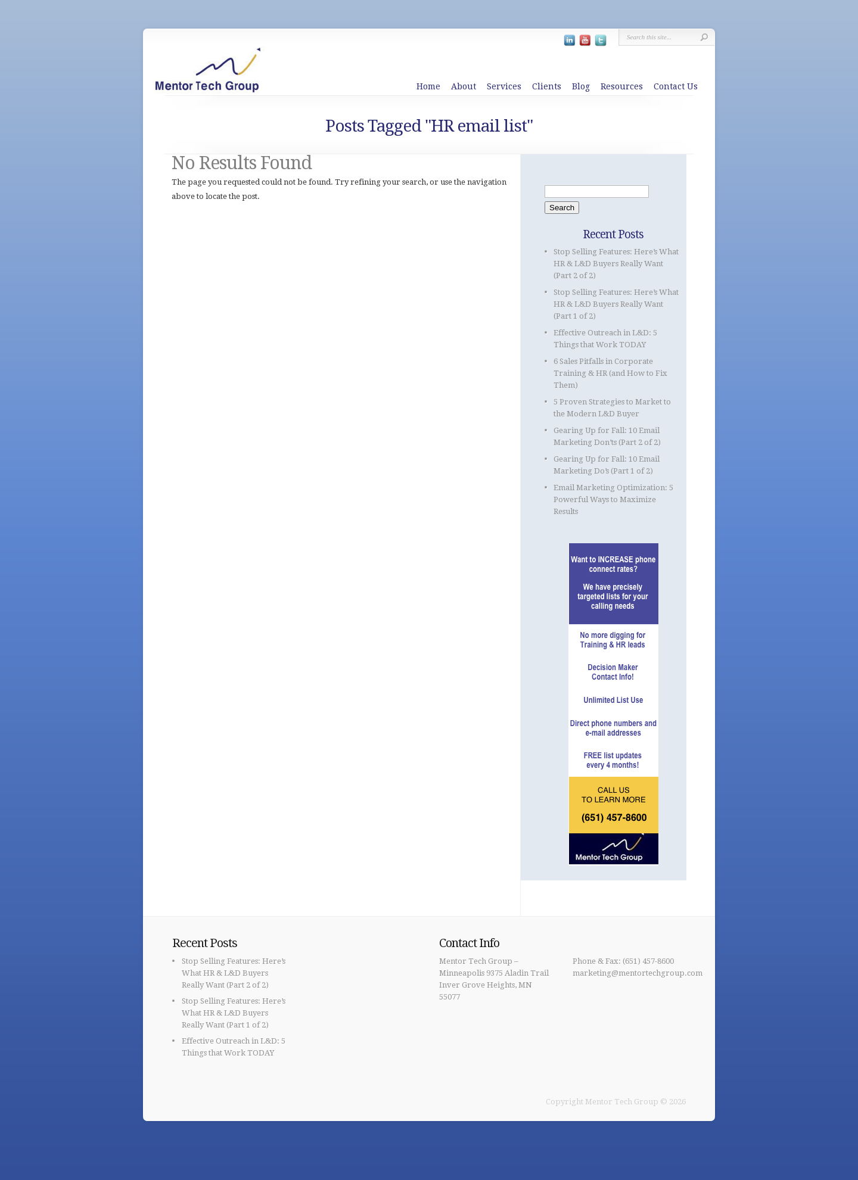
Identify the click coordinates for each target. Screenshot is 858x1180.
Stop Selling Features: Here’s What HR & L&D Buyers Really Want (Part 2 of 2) (616, 263)
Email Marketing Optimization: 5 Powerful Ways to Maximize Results (613, 499)
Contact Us (676, 86)
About (463, 86)
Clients (546, 86)
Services (504, 86)
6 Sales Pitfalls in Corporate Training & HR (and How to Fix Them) (610, 373)
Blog (581, 86)
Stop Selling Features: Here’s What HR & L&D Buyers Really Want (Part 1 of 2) (616, 304)
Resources (622, 86)
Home (428, 86)
